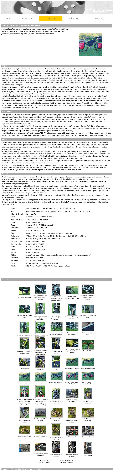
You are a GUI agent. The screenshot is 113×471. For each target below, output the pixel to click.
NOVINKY (27, 18)
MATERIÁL (98, 18)
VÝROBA (73, 18)
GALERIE (51, 18)
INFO (8, 18)
